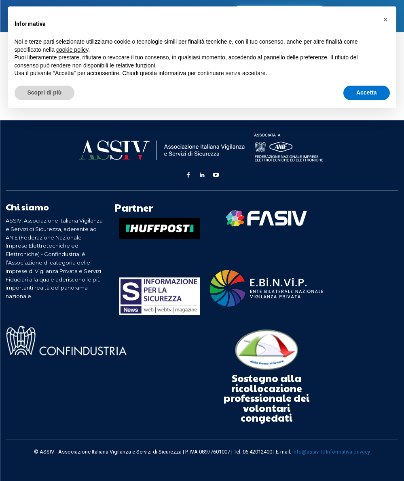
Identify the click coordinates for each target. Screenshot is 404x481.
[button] (385, 19)
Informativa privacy (348, 448)
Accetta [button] (366, 92)
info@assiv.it (307, 448)
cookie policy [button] (72, 49)
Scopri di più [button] (44, 92)
